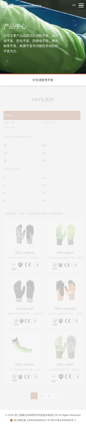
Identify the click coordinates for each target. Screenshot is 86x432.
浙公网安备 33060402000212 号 (30, 420)
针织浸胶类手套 (43, 80)
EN (74, 5)
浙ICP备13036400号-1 (63, 420)
